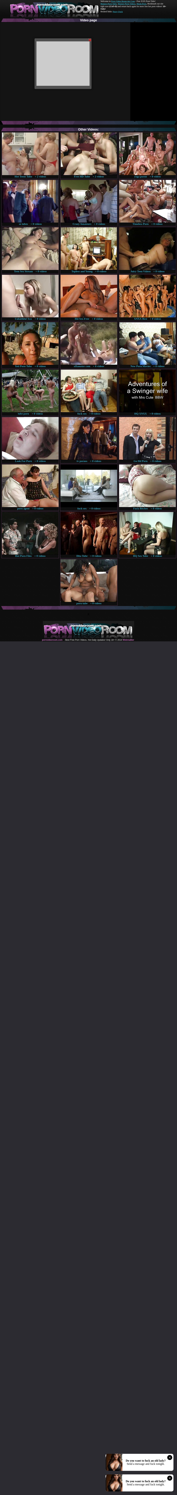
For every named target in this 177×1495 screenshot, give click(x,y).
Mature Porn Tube (109, 4)
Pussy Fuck (118, 11)
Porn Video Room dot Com (123, 1)
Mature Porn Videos (127, 4)
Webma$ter (128, 640)
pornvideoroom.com (52, 640)
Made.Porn (141, 4)
